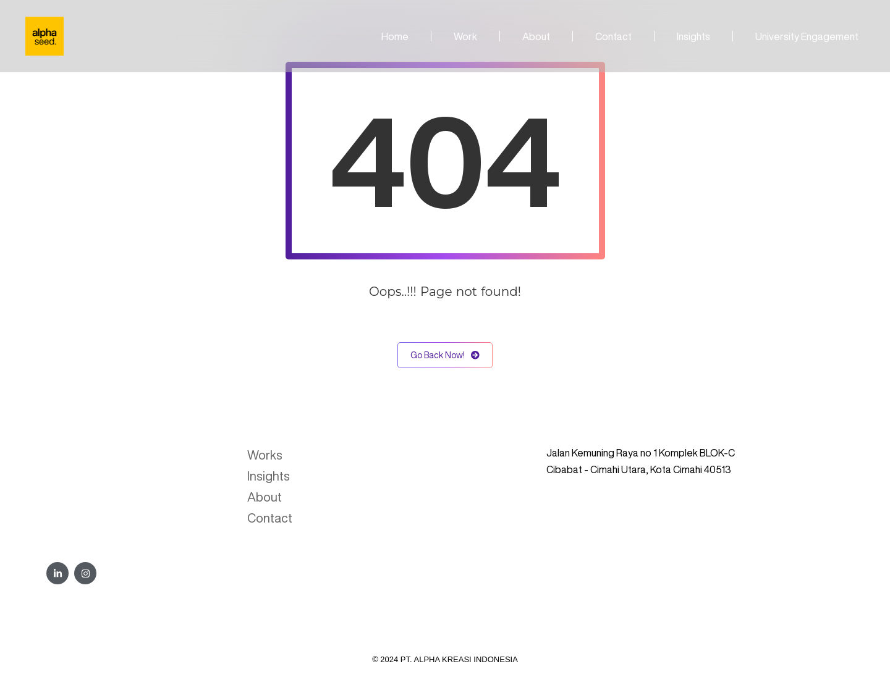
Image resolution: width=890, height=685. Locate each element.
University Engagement (806, 36)
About (536, 36)
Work (465, 36)
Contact (613, 36)
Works (264, 454)
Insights (693, 36)
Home (395, 36)
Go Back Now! (445, 355)
